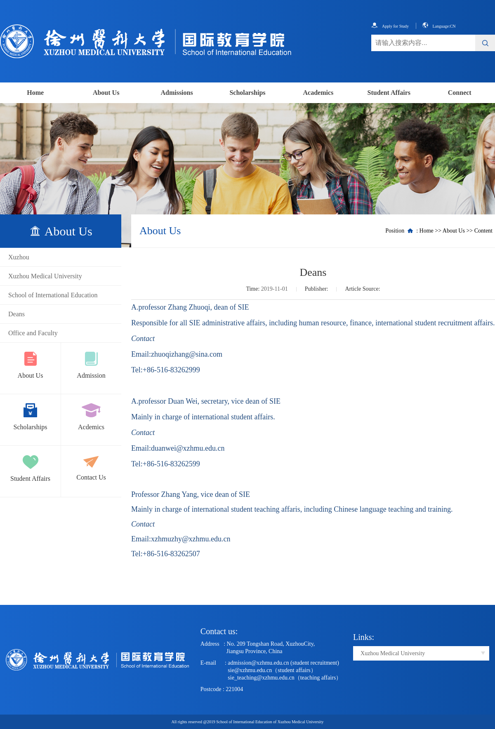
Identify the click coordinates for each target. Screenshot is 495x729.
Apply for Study (390, 26)
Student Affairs (389, 92)
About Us (106, 92)
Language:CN (439, 26)
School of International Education (52, 295)
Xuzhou (18, 257)
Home (35, 92)
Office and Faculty (33, 332)
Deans (16, 313)
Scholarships (247, 92)
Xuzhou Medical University (45, 276)
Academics (318, 92)
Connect (459, 92)
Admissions (176, 92)
